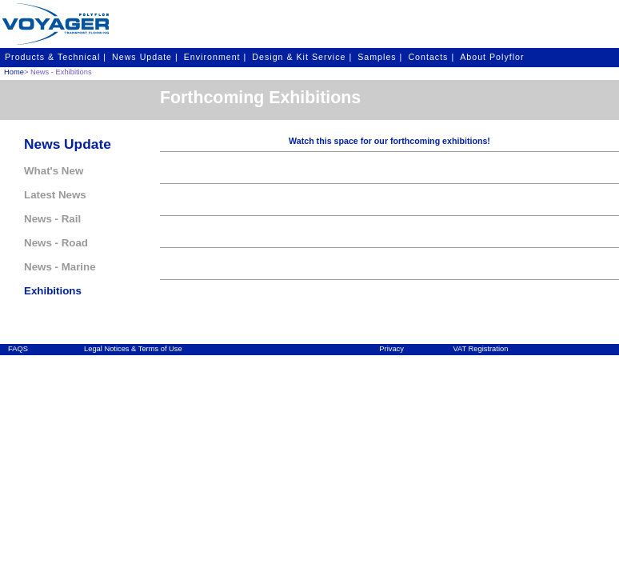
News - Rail (52, 219)
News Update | (145, 57)
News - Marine (60, 267)
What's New (53, 171)
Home (14, 72)
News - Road (56, 243)
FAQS (18, 349)
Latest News (55, 195)
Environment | (215, 57)
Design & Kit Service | (302, 57)
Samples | (379, 57)
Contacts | (431, 57)
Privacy (391, 349)
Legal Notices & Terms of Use (133, 349)
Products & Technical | (55, 57)
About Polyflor (492, 57)
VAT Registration (480, 349)
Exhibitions (53, 291)
